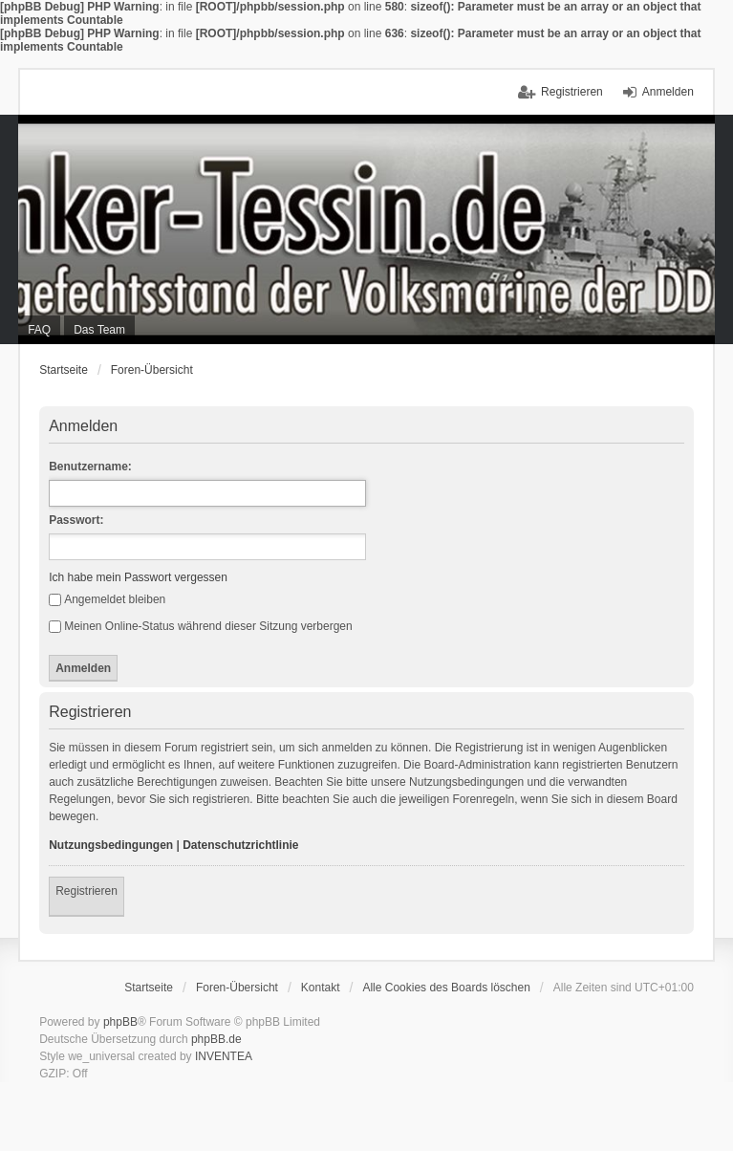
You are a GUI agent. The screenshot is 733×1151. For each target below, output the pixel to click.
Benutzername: (90, 466)
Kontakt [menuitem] (320, 987)
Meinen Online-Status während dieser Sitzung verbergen (201, 626)
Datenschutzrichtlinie (240, 845)
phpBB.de (216, 1039)
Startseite (63, 370)
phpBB (120, 1022)
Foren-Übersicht (152, 370)
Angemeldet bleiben (107, 599)
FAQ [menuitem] (39, 330)
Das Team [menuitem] (99, 330)
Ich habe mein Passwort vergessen (138, 577)
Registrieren (86, 891)
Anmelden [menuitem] (668, 91)
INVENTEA (223, 1056)
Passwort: (76, 520)
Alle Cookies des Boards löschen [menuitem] (445, 987)
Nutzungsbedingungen (111, 845)
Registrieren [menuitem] (572, 91)
